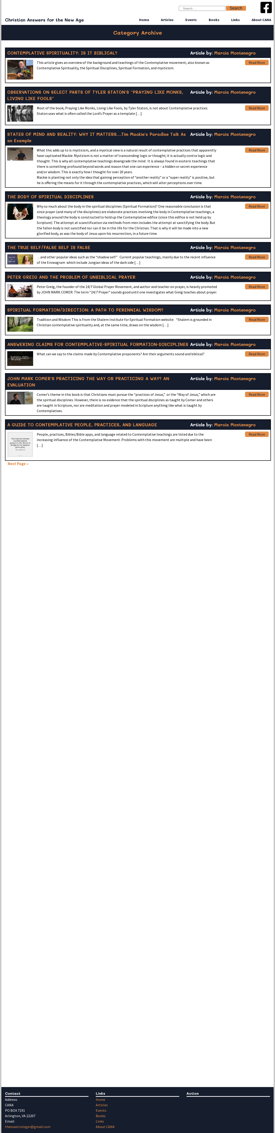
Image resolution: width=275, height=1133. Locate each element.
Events (191, 19)
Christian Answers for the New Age (44, 20)
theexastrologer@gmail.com (27, 1126)
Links (235, 19)
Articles (167, 19)
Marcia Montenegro (235, 53)
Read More (257, 62)
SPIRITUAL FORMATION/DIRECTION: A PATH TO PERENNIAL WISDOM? (85, 310)
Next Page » (18, 463)
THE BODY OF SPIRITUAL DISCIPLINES (50, 196)
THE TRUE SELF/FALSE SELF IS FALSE (48, 247)
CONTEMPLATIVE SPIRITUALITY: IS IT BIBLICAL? (62, 53)
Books (214, 19)
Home (144, 19)
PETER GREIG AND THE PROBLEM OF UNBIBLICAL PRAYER (71, 277)
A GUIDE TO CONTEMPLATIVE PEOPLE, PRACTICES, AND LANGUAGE (82, 424)
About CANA (261, 19)
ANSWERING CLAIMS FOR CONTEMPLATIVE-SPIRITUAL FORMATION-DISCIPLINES (97, 344)
